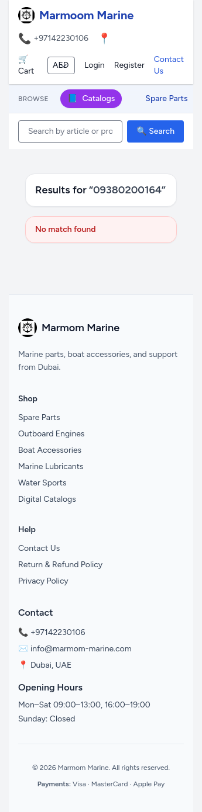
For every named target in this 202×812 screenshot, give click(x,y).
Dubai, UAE (50, 665)
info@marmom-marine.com (81, 649)
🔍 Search (155, 131)
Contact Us (169, 65)
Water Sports (42, 483)
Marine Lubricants (51, 466)
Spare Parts (166, 98)
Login (94, 65)
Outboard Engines (51, 434)
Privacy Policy (43, 581)
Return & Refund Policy (60, 565)
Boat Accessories (49, 450)
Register (129, 65)
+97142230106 (60, 38)
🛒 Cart (26, 65)
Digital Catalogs (47, 499)
